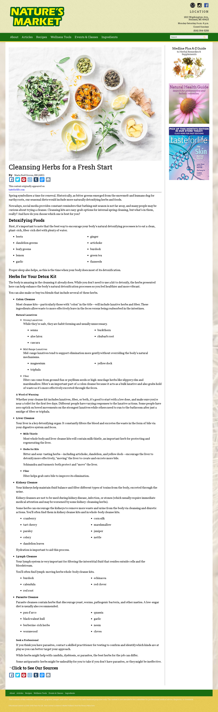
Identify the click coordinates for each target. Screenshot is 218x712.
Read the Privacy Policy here (85, 706)
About (14, 37)
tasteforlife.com (17, 189)
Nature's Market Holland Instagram (199, 5)
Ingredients (109, 37)
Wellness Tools (60, 37)
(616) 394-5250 (201, 30)
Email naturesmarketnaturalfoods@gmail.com (192, 5)
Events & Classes (86, 37)
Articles (27, 37)
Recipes (41, 37)
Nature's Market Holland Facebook (206, 5)
